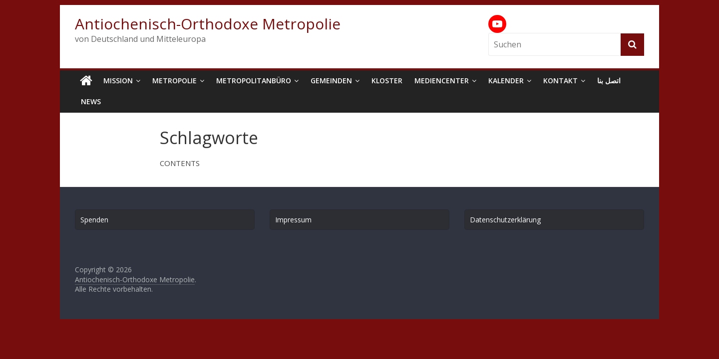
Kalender (506, 80)
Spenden (94, 219)
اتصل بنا (609, 80)
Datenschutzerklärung (505, 219)
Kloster (386, 80)
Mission (118, 80)
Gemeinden (331, 80)
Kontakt (560, 80)
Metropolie (174, 80)
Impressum (293, 219)
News (91, 101)
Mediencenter (441, 80)
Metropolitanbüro (253, 80)
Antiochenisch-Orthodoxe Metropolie (208, 23)
